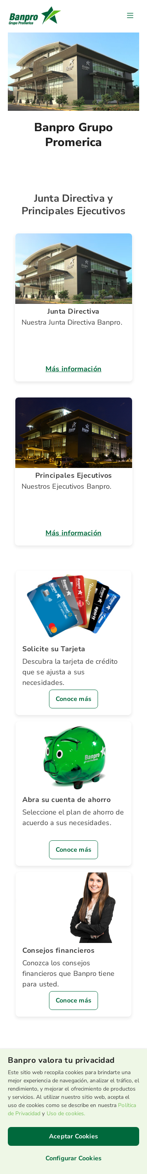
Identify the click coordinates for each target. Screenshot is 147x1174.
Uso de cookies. (66, 1113)
